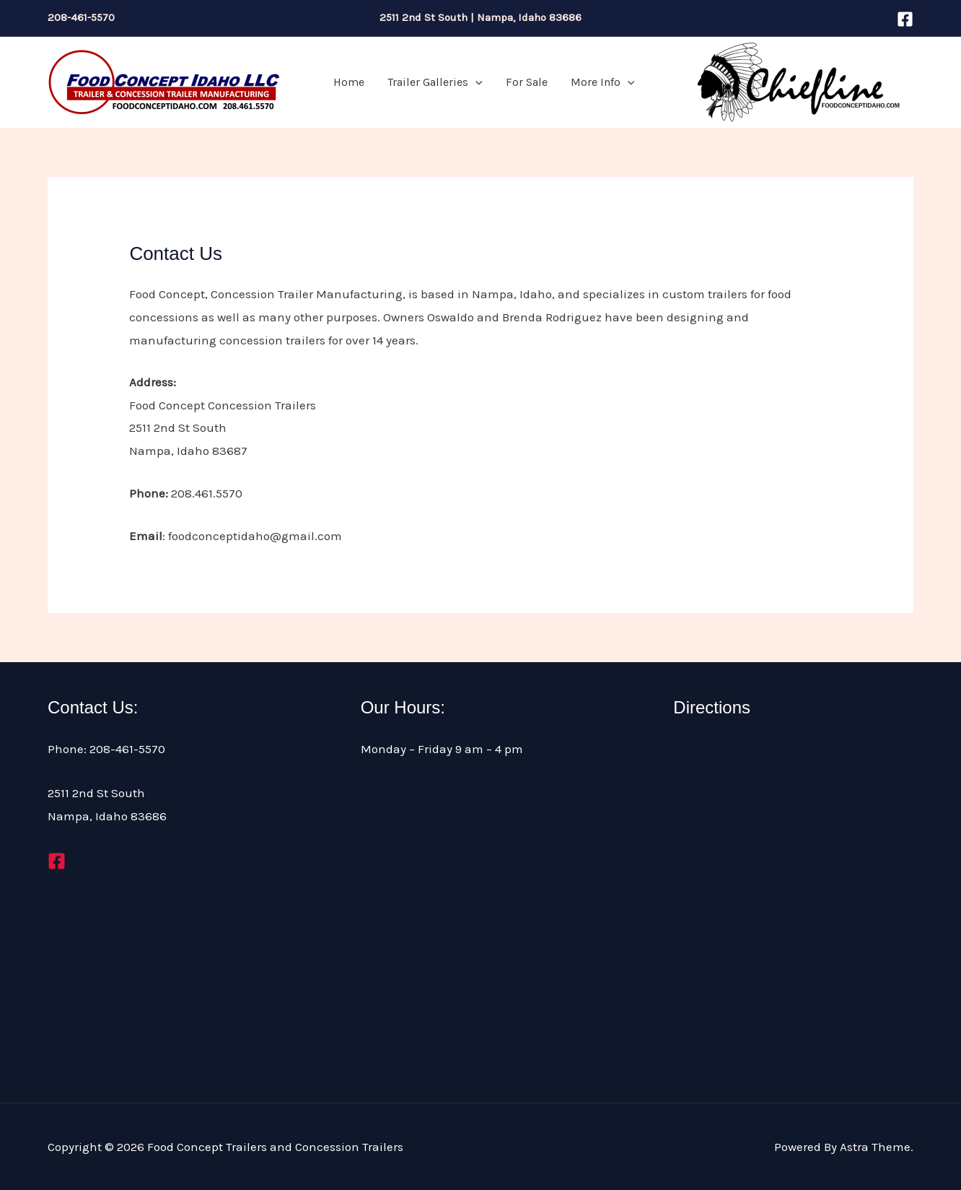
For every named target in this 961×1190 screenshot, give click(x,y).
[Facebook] (905, 19)
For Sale (527, 82)
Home (348, 82)
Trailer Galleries (435, 82)
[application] (475, 82)
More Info (603, 82)
